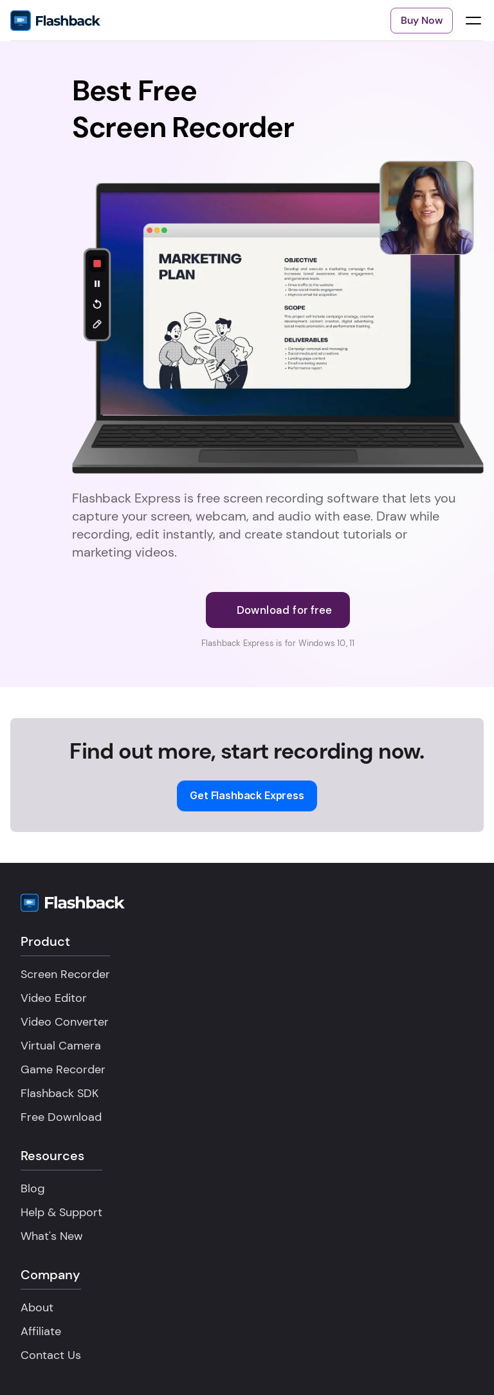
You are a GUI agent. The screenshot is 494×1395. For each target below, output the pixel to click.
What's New (52, 1236)
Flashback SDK (59, 1093)
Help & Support (61, 1212)
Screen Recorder (65, 974)
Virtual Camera (61, 1045)
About (37, 1307)
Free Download (61, 1117)
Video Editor (54, 998)
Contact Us (51, 1355)
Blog (33, 1188)
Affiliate (41, 1331)
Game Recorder (63, 1069)
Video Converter (65, 1022)
